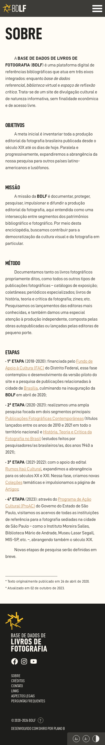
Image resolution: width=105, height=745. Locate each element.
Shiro (43, 728)
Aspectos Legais (23, 696)
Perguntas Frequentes (28, 701)
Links (15, 691)
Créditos (18, 681)
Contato (17, 686)
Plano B (59, 728)
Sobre (15, 676)
